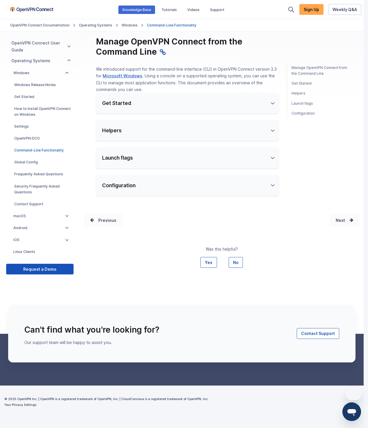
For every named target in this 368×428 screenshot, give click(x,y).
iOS (41, 240)
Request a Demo (39, 269)
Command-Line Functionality (39, 150)
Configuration (303, 113)
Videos (193, 10)
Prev (103, 226)
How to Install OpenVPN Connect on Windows (42, 111)
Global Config (26, 162)
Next (340, 226)
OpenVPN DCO (27, 138)
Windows (130, 25)
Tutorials (169, 10)
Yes (208, 275)
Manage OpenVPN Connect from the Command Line (319, 70)
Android (41, 228)
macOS (41, 216)
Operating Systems (95, 25)
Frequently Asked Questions (38, 174)
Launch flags (302, 103)
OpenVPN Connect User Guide (41, 46)
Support (217, 10)
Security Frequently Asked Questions (37, 189)
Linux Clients (24, 251)
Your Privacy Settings (20, 418)
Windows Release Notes (35, 85)
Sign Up (311, 9)
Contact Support (28, 204)
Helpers (298, 93)
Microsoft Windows (122, 75)
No (236, 275)
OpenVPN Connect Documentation (40, 25)
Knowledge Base (136, 10)
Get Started (24, 96)
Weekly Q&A (345, 9)
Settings (21, 126)
